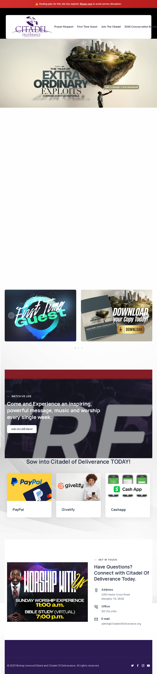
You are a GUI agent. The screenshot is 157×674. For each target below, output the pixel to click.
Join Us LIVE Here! (22, 429)
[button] (145, 315)
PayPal (18, 509)
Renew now (86, 4)
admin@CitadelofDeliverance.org (121, 623)
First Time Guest (87, 26)
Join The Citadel (111, 26)
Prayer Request (63, 26)
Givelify (68, 509)
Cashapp (118, 509)
